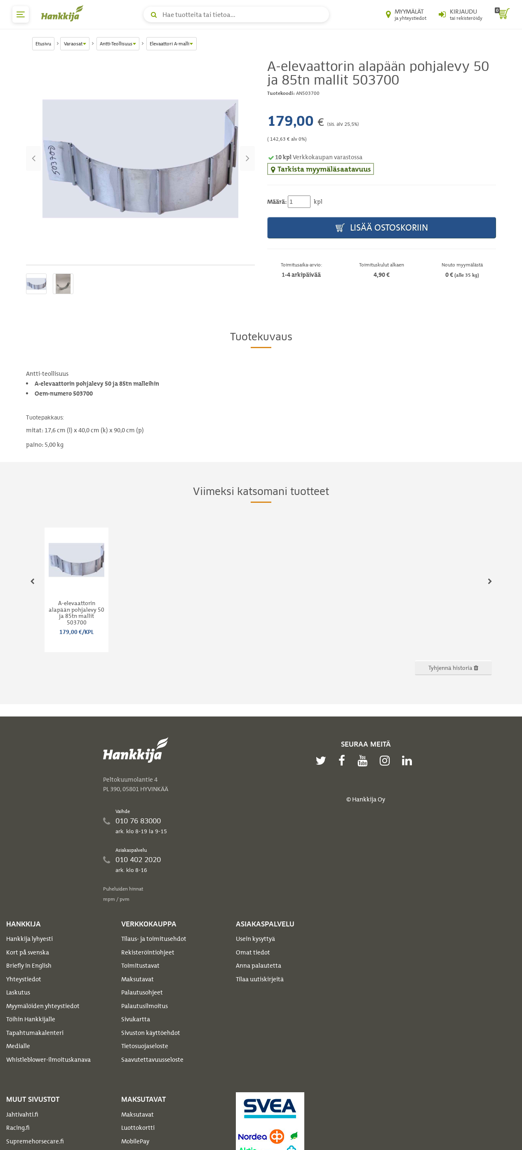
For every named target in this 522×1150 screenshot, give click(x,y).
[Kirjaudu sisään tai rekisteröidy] (460, 14)
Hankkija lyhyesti (29, 939)
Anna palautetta (258, 965)
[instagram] (387, 760)
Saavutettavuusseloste (152, 1060)
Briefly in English (29, 965)
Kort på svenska (27, 952)
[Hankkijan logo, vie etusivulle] (64, 13)
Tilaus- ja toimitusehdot (153, 939)
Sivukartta (135, 1019)
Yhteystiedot (23, 979)
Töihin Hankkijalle (30, 1019)
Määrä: (277, 202)
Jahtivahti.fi (22, 1114)
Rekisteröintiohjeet (147, 952)
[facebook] (344, 760)
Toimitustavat (140, 965)
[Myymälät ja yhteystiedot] (406, 14)
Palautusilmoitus (144, 1006)
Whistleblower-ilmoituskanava (48, 1060)
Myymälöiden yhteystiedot (43, 1006)
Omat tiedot (253, 952)
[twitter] (322, 760)
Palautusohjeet (142, 992)
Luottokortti (138, 1128)
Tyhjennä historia (453, 668)
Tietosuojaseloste (144, 1046)
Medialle (18, 1046)
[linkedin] (409, 760)
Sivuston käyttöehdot (150, 1033)
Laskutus (18, 992)
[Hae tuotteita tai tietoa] (236, 14)
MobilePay (135, 1141)
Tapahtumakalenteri (34, 1033)
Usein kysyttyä (255, 939)
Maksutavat (137, 979)
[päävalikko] (20, 14)
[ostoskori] (502, 14)
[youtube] (364, 760)
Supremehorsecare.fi (35, 1141)
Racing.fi (18, 1128)
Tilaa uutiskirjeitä (260, 979)
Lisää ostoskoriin (382, 228)
